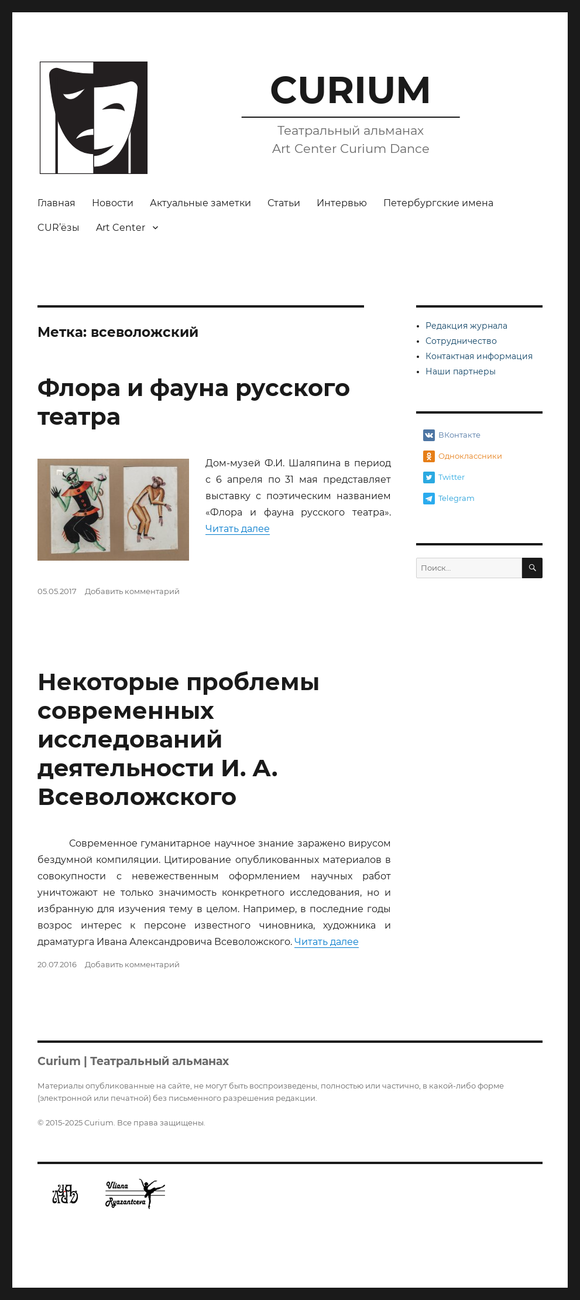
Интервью (342, 203)
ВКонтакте (452, 435)
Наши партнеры (460, 371)
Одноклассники (462, 456)
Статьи (283, 203)
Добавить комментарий (132, 591)
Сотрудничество (461, 341)
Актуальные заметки (200, 203)
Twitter (444, 477)
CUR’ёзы (58, 227)
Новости (112, 203)
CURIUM (350, 89)
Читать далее (237, 528)
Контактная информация (479, 356)
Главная (56, 203)
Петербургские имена (438, 203)
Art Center (120, 227)
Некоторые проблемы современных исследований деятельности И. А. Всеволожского (178, 739)
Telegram (449, 498)
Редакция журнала (466, 325)
